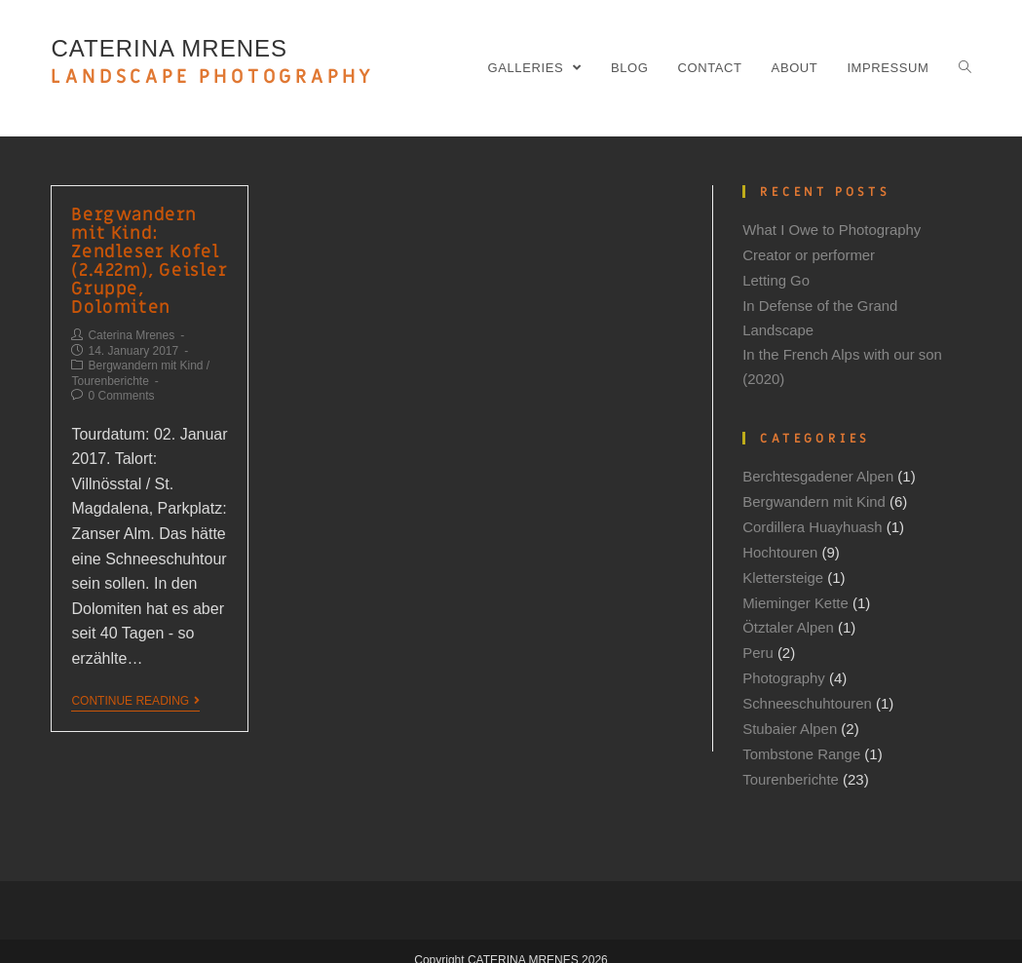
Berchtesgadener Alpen (818, 470)
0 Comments (121, 390)
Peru (758, 641)
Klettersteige (782, 567)
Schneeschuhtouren (807, 689)
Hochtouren (780, 543)
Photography (783, 665)
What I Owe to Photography (832, 229)
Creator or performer (809, 254)
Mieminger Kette (795, 592)
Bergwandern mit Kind (145, 359)
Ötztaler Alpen (788, 616)
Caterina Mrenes (131, 329)
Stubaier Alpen (790, 714)
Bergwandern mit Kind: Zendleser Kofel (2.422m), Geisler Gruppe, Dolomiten (146, 258)
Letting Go (776, 278)
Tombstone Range (801, 738)
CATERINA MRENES (212, 62)
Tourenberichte (109, 375)
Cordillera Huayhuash (812, 519)
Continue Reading (135, 695)
